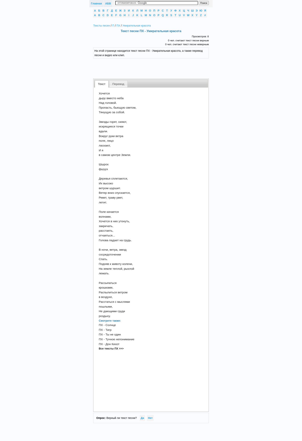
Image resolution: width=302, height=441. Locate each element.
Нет (150, 417)
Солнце (111, 325)
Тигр (109, 329)
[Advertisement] (154, 68)
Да (142, 417)
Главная (96, 3)
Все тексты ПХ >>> (111, 348)
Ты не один (113, 334)
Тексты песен (101, 25)
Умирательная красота (136, 25)
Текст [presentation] (102, 84)
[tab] (102, 83)
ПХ (118, 25)
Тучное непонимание (120, 339)
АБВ (108, 3)
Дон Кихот (112, 344)
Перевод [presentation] (118, 84)
